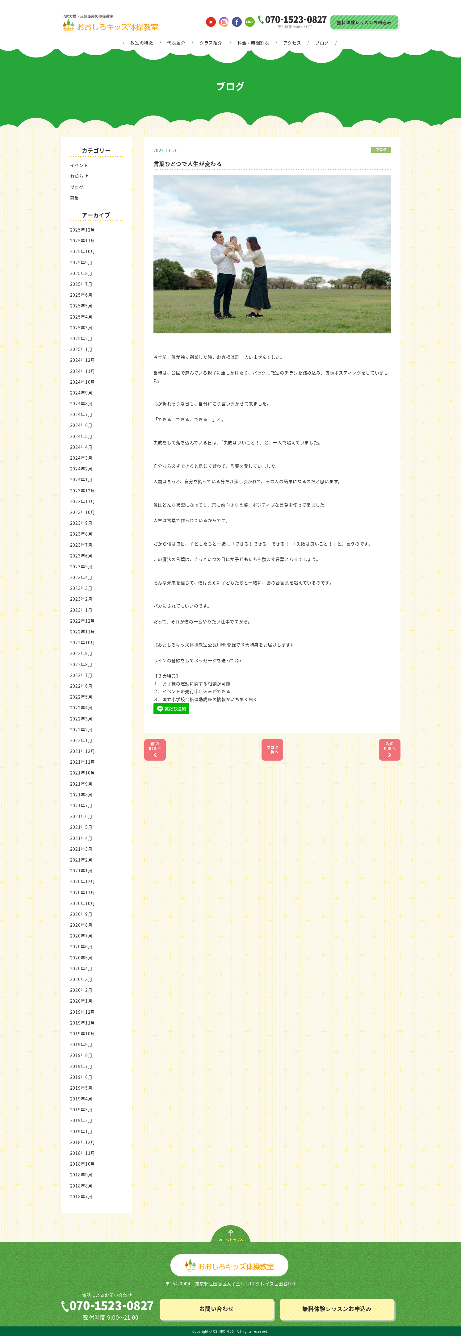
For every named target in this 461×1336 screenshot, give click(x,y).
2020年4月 (81, 968)
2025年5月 (81, 306)
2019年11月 (82, 1023)
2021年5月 (81, 827)
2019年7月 (81, 1066)
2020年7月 (81, 936)
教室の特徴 (141, 43)
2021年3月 (81, 849)
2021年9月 (81, 784)
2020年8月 (81, 925)
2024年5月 (81, 436)
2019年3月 (81, 1109)
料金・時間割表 (253, 43)
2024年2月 (81, 469)
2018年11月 (82, 1153)
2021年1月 (81, 870)
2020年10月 (82, 903)
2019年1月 (81, 1131)
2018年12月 (82, 1142)
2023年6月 (81, 556)
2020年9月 (81, 914)
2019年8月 (81, 1055)
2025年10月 (82, 251)
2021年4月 (81, 838)
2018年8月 (81, 1186)
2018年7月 (81, 1196)
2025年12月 (82, 230)
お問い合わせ (216, 1309)
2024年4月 (81, 447)
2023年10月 (82, 512)
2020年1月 (81, 1001)
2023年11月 (82, 501)
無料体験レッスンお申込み (364, 22)
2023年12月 (82, 490)
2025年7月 (81, 284)
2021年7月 (81, 805)
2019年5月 (81, 1088)
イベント (79, 165)
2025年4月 (81, 317)
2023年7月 (81, 545)
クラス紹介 (210, 43)
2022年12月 (82, 621)
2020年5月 (81, 957)
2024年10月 (82, 382)
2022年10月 (82, 642)
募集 (74, 198)
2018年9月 (81, 1174)
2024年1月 (81, 479)
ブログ (322, 43)
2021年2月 (81, 860)
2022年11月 (82, 631)
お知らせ (79, 176)
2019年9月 (81, 1044)
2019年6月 (81, 1077)
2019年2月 (81, 1120)
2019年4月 (81, 1099)
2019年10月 (82, 1033)
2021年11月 (82, 762)
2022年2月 (81, 729)
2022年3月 (81, 719)
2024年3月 (81, 458)
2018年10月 (82, 1164)
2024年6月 (81, 425)
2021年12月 (82, 751)
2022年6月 (81, 686)
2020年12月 (82, 881)
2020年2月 (81, 990)
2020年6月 (81, 946)
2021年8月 (81, 794)
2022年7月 (81, 675)
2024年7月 (81, 414)
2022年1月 (81, 740)
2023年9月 (81, 523)
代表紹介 (176, 43)
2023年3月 (81, 588)
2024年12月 (82, 360)
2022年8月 (81, 664)
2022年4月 (81, 707)
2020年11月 (82, 892)
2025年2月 (81, 338)
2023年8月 (81, 534)
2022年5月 (81, 697)
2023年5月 (81, 566)
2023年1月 (81, 610)
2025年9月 (81, 262)
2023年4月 (81, 577)
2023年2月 (81, 599)
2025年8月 (81, 273)
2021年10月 (82, 773)
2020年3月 (81, 979)
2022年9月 (81, 653)
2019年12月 (82, 1012)
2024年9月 (81, 393)
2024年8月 (81, 403)
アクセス (292, 43)
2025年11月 (82, 240)
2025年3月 (81, 327)
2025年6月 (81, 295)
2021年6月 (81, 816)
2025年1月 (81, 349)
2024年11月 (82, 371)
